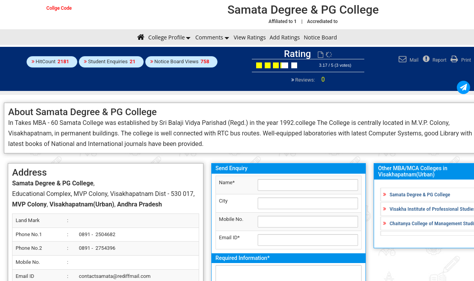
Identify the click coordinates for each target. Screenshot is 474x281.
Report (434, 60)
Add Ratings (285, 37)
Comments (209, 37)
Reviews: (309, 80)
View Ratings (250, 37)
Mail (408, 60)
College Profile (166, 37)
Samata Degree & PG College (420, 194)
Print (460, 60)
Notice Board (320, 37)
